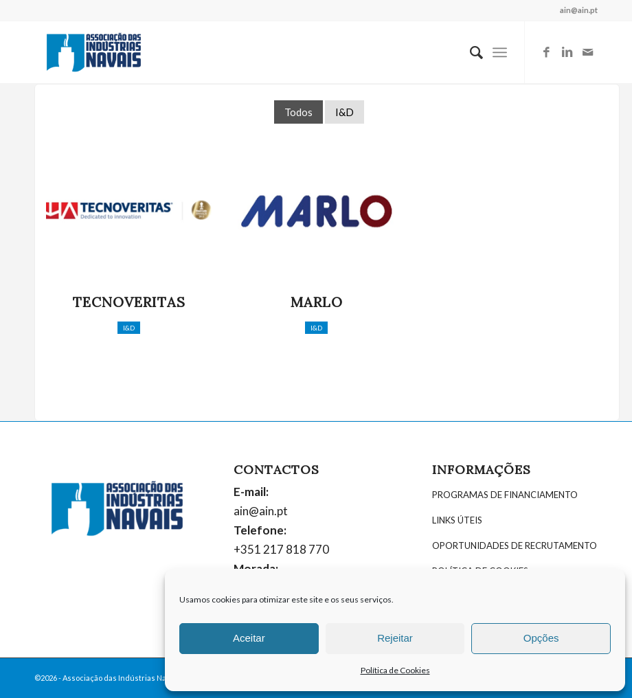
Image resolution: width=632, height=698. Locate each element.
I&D (344, 112)
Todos (298, 112)
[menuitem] (469, 52)
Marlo (317, 302)
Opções (541, 638)
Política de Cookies (395, 670)
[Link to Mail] (587, 52)
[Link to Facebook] (546, 52)
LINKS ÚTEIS (457, 520)
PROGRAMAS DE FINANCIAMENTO (505, 494)
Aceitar (249, 638)
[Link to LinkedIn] (566, 52)
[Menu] (500, 52)
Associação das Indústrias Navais (122, 677)
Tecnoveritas (129, 302)
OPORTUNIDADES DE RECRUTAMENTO (514, 545)
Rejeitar (395, 638)
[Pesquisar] (469, 52)
